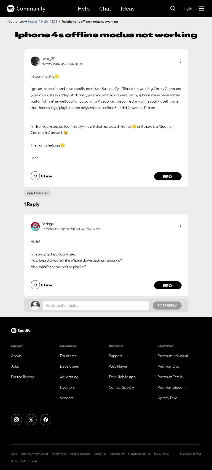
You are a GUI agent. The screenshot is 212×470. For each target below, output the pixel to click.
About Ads (100, 454)
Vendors (67, 397)
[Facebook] (45, 419)
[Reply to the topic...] (96, 305)
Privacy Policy (59, 454)
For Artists (68, 355)
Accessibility (117, 454)
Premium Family (170, 376)
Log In (187, 8)
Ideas (127, 8)
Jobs (15, 366)
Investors (67, 387)
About (16, 355)
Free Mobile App (122, 376)
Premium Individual (173, 355)
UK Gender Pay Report (24, 461)
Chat (105, 8)
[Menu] (201, 8)
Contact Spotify (121, 387)
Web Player (118, 366)
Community (26, 9)
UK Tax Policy (161, 454)
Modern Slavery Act (139, 454)
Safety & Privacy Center (34, 454)
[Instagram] (16, 419)
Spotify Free (167, 397)
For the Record (22, 376)
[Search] (173, 9)
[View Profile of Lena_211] (48, 58)
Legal (14, 454)
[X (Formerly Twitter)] (31, 419)
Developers (69, 366)
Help (84, 8)
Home (32, 21)
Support (115, 355)
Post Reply (167, 305)
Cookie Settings (80, 454)
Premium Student (172, 387)
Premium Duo (169, 366)
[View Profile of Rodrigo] (47, 223)
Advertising (69, 376)
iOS (54, 21)
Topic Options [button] (36, 193)
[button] (180, 61)
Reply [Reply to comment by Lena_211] (167, 176)
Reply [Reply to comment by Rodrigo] (167, 285)
